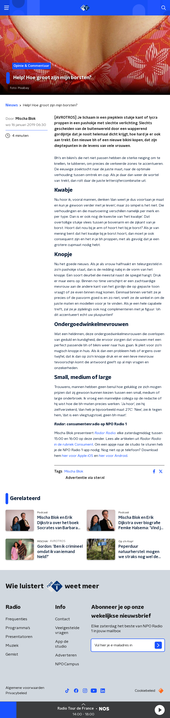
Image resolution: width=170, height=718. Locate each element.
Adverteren (66, 655)
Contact (62, 619)
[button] (160, 710)
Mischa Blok (73, 471)
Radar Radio (105, 433)
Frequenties (16, 619)
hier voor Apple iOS (77, 455)
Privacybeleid (16, 693)
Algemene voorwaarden (25, 688)
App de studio (61, 644)
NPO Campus (67, 664)
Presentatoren (19, 637)
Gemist (12, 654)
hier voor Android (113, 455)
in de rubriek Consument (73, 444)
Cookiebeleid (145, 690)
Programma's (18, 628)
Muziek (12, 646)
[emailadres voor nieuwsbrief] (127, 645)
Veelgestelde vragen (67, 630)
